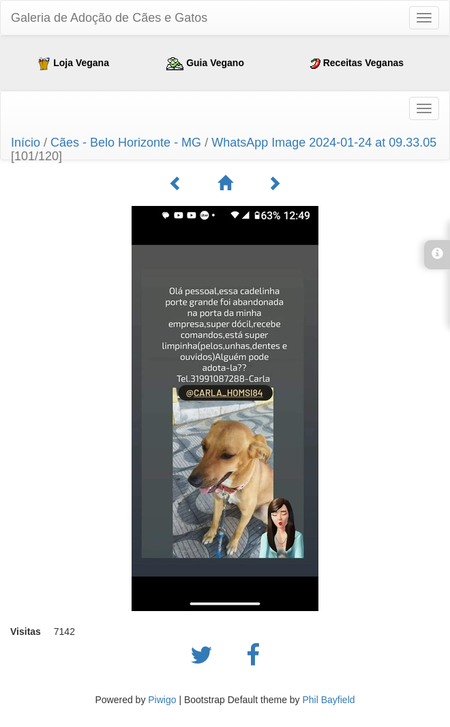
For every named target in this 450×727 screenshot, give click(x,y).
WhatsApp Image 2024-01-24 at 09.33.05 (323, 142)
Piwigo (162, 699)
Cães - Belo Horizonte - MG (125, 142)
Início (25, 142)
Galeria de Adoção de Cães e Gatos (109, 18)
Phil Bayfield (328, 699)
